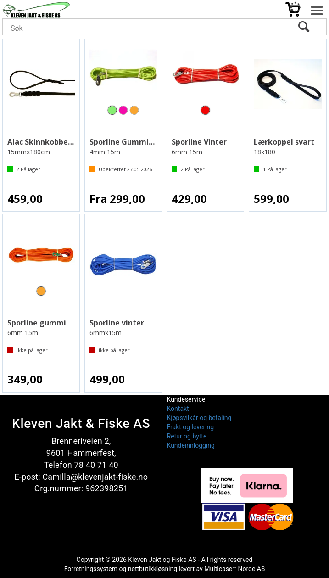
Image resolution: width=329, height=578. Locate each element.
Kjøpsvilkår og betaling (199, 417)
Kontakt (178, 408)
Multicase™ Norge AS (234, 568)
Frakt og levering (190, 427)
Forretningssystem (90, 568)
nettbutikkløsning (152, 568)
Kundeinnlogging (191, 445)
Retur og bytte (187, 436)
